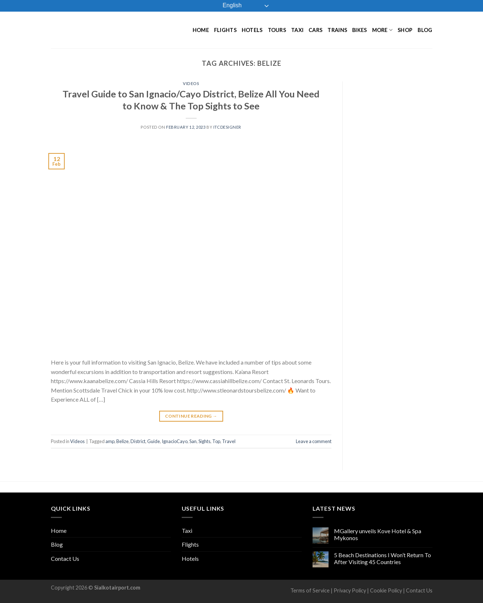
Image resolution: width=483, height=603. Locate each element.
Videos (191, 83)
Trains (337, 30)
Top (216, 441)
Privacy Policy (350, 590)
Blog (425, 30)
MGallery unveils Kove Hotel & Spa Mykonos (377, 534)
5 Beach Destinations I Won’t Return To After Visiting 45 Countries (382, 558)
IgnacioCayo (175, 441)
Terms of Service (310, 590)
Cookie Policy (386, 590)
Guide (153, 441)
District (137, 441)
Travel (229, 441)
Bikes (359, 30)
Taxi (297, 30)
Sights (204, 441)
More (382, 30)
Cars (315, 30)
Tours (277, 30)
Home (201, 30)
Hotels (252, 30)
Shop (405, 30)
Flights (225, 30)
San (193, 441)
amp (109, 441)
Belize (122, 441)
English (227, 5)
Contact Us (65, 558)
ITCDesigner (227, 127)
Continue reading (191, 416)
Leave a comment (313, 441)
